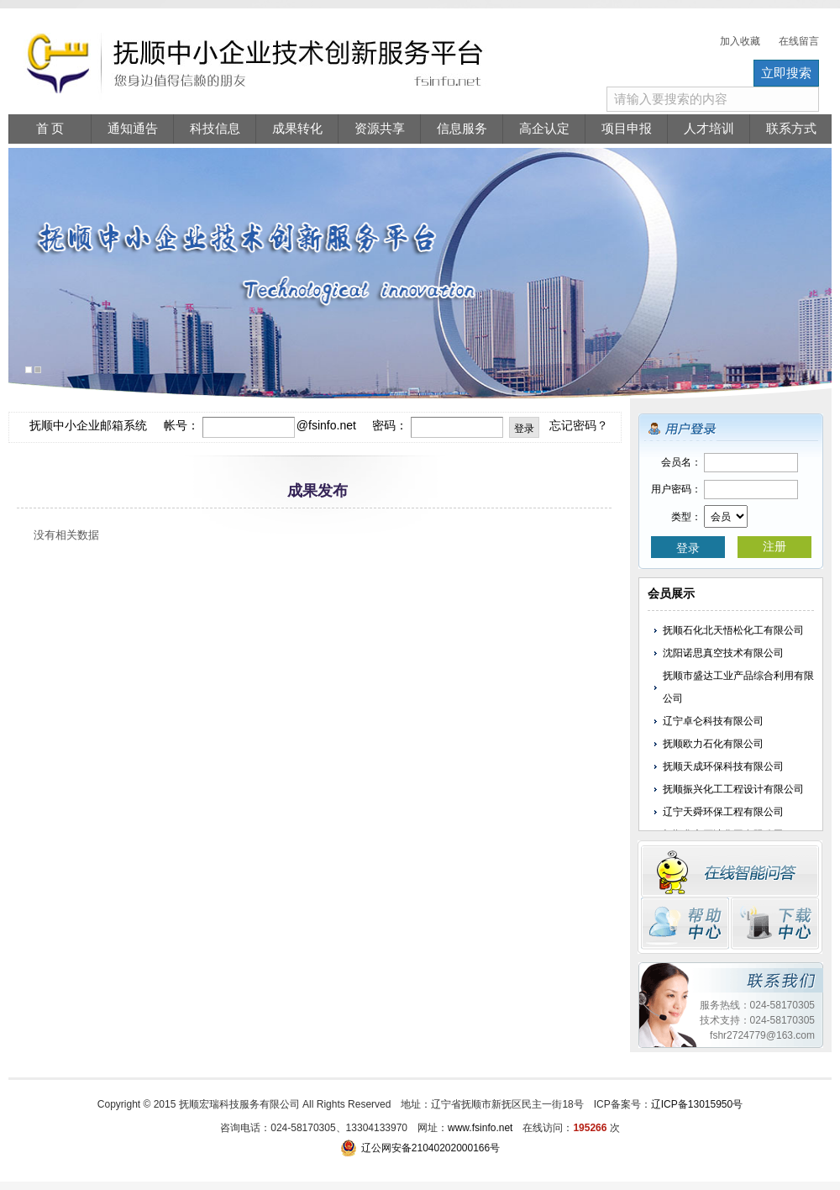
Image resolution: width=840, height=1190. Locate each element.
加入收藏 (740, 41)
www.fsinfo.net (480, 1128)
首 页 (50, 128)
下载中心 (775, 924)
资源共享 (379, 128)
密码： (389, 425)
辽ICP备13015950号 (697, 1104)
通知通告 (133, 128)
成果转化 (297, 128)
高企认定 (544, 128)
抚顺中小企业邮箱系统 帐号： (113, 425)
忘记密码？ (578, 425)
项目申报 (626, 128)
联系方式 (791, 128)
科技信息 (215, 128)
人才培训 (709, 128)
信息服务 (462, 128)
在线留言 (799, 41)
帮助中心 (685, 924)
